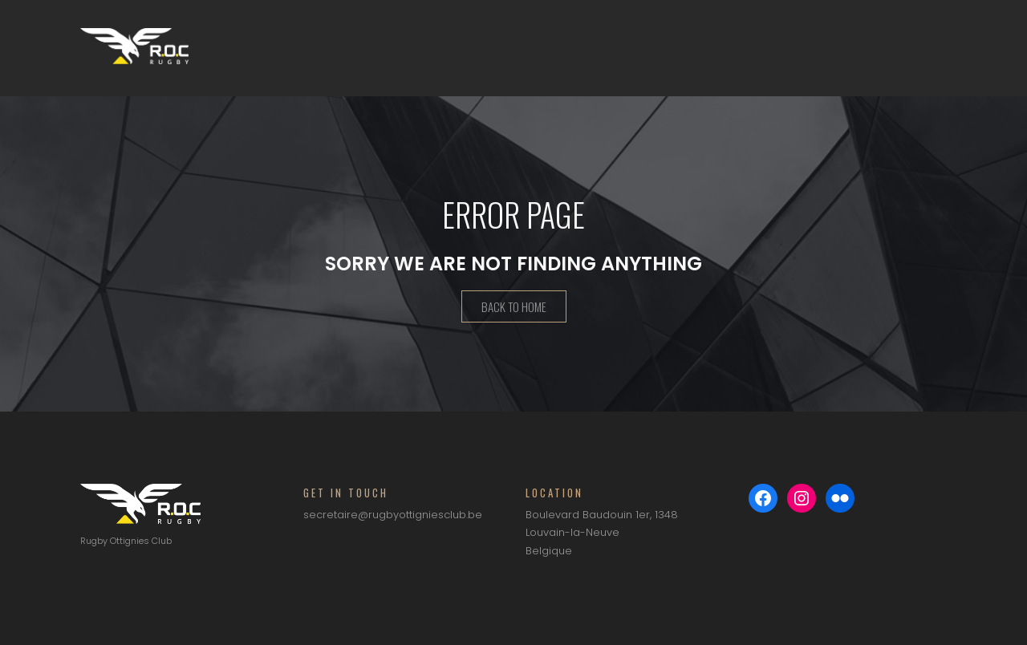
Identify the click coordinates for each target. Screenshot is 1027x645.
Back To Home (513, 308)
